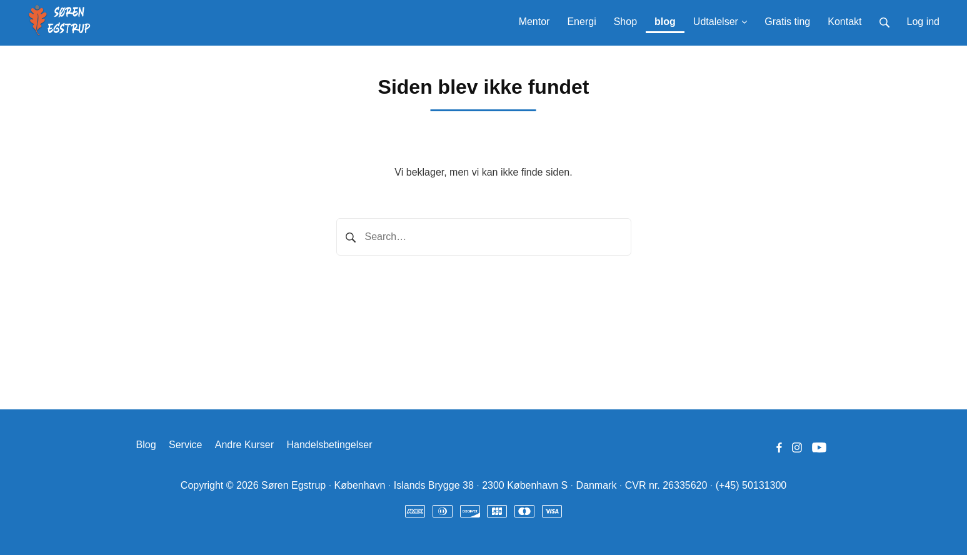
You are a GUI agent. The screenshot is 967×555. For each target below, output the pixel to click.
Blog (146, 444)
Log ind (923, 21)
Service (185, 444)
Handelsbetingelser (330, 444)
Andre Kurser (244, 444)
